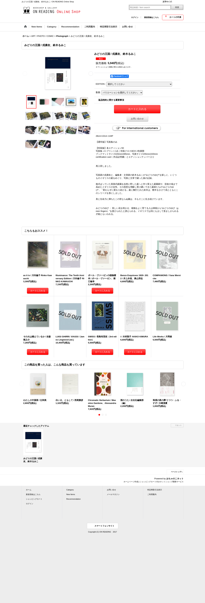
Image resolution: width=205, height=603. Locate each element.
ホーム (28, 490)
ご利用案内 (151, 494)
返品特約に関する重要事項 (111, 100)
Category (70, 490)
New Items (70, 494)
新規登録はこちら (151, 17)
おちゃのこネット (175, 478)
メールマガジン (113, 494)
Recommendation (73, 499)
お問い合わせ (137, 118)
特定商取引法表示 (154, 490)
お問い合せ (111, 490)
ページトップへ (177, 472)
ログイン (134, 17)
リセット (178, 425)
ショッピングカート (34, 499)
